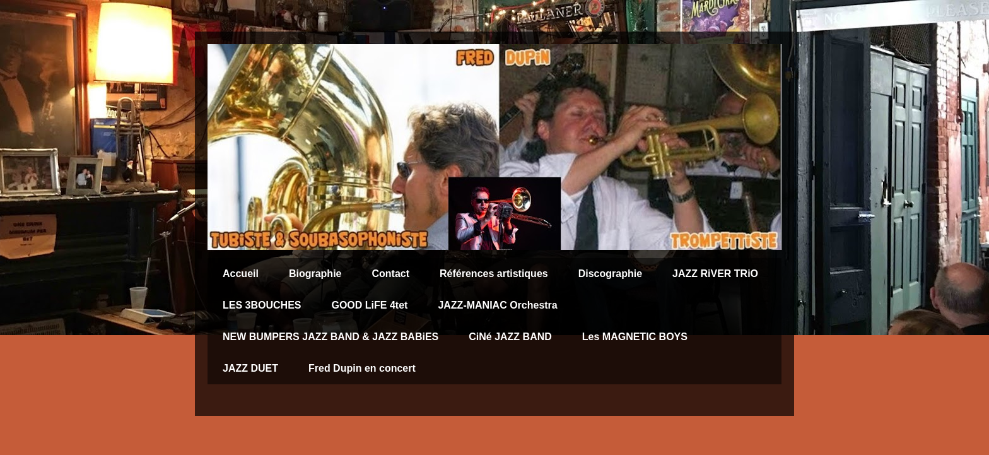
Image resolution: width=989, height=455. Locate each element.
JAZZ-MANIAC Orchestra (497, 305)
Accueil (241, 273)
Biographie (315, 273)
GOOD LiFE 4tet (369, 305)
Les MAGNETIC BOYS (635, 336)
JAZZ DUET (250, 368)
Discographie (610, 273)
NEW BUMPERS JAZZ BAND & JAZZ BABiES (330, 336)
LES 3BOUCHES (262, 305)
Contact (390, 273)
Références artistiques (494, 273)
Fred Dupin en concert (362, 368)
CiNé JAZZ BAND (510, 336)
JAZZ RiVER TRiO (715, 273)
